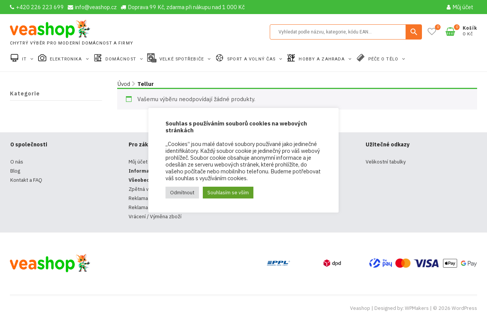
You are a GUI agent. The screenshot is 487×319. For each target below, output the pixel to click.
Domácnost (121, 59)
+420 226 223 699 (37, 7)
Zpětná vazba (144, 189)
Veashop (360, 308)
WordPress (464, 308)
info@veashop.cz (92, 7)
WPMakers (417, 308)
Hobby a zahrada (322, 59)
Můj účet (460, 7)
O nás (16, 162)
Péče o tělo (384, 59)
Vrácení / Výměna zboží (155, 216)
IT (25, 59)
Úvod (123, 83)
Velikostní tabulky (386, 162)
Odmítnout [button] (182, 192)
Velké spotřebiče (182, 59)
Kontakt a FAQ (26, 180)
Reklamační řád (146, 207)
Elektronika (66, 59)
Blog (15, 171)
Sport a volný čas (252, 59)
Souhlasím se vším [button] (228, 192)
